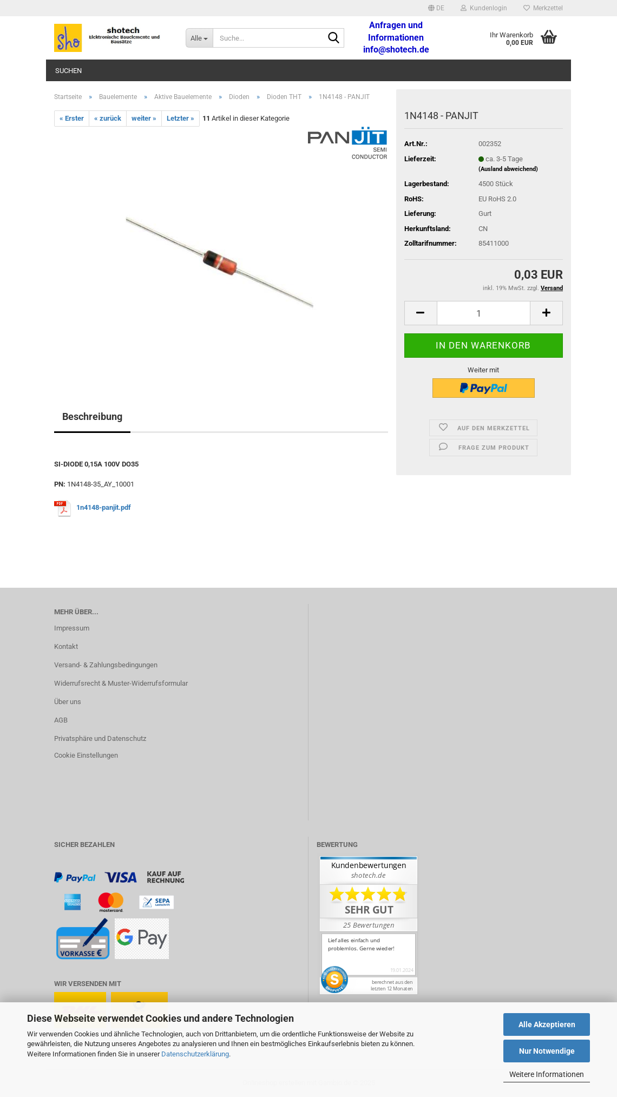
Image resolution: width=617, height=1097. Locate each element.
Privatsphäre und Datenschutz (100, 738)
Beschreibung (92, 416)
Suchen (68, 71)
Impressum (71, 628)
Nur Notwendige (547, 1051)
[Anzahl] (483, 313)
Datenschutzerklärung (195, 1054)
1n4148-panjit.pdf (103, 507)
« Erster (72, 118)
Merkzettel (543, 8)
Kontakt (66, 646)
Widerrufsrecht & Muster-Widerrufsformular (121, 683)
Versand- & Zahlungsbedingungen (105, 665)
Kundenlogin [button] (484, 8)
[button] (436, 8)
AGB (61, 720)
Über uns (67, 702)
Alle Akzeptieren (546, 1024)
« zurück (107, 118)
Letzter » (180, 118)
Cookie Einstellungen (86, 755)
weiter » (144, 118)
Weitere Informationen (546, 1074)
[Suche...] (199, 38)
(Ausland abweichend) (508, 169)
